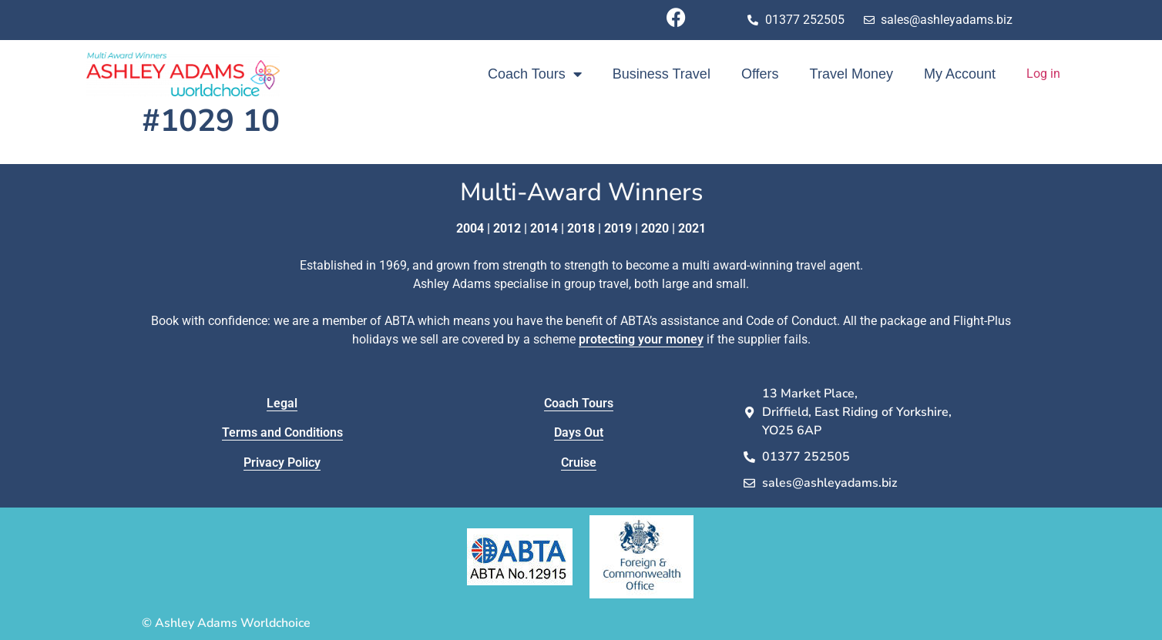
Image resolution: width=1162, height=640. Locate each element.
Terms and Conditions (282, 432)
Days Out (578, 432)
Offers (760, 74)
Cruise (578, 462)
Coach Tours (535, 74)
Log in (1043, 73)
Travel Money (851, 74)
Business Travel (661, 74)
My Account (960, 74)
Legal (282, 403)
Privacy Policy (282, 462)
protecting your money (641, 339)
